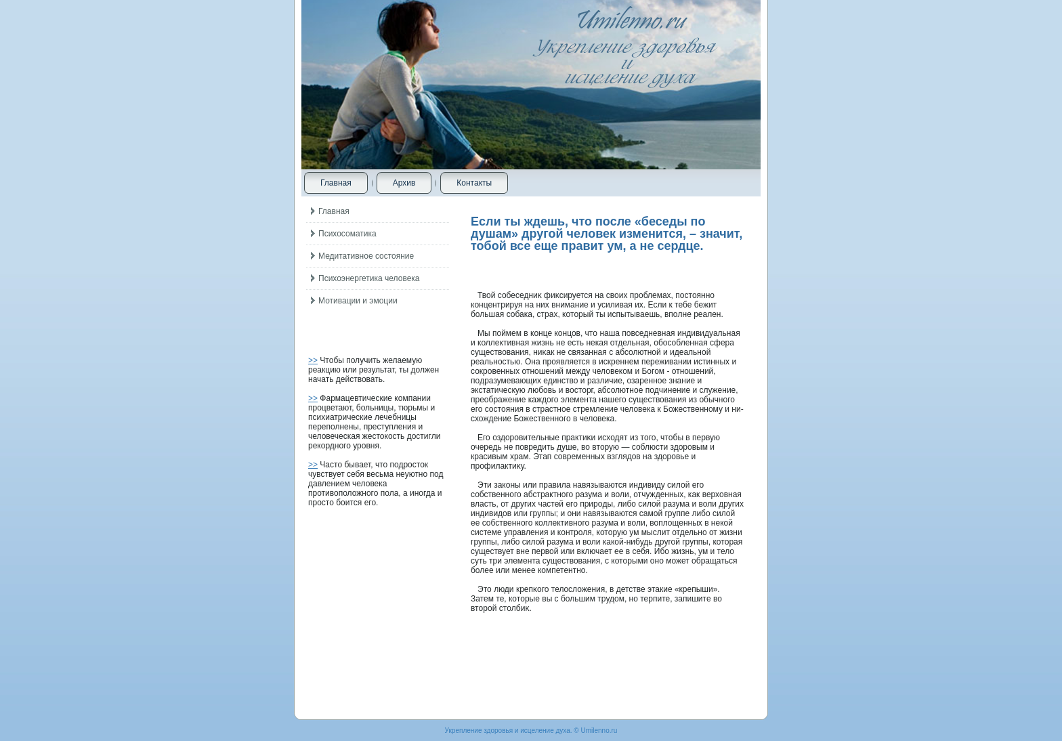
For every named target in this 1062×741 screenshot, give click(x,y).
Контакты (474, 183)
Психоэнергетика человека (369, 278)
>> (313, 360)
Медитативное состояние (366, 256)
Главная (336, 183)
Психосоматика (347, 233)
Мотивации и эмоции (358, 300)
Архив (404, 183)
